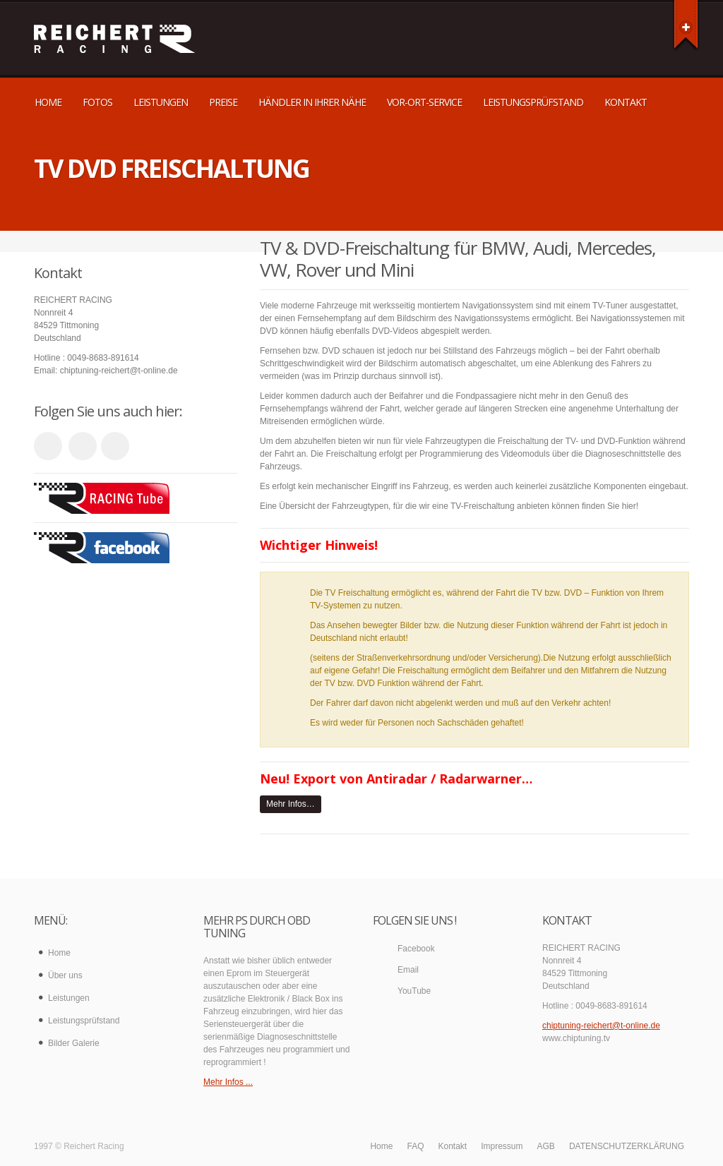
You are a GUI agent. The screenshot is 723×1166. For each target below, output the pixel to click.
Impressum (501, 1146)
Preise (223, 102)
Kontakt (625, 102)
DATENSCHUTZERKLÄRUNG (626, 1146)
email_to (82, 446)
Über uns (65, 975)
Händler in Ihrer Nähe (312, 102)
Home (48, 102)
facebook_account (115, 446)
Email (408, 970)
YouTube (414, 991)
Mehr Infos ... (228, 1082)
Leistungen (160, 102)
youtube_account (48, 446)
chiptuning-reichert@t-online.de (601, 1025)
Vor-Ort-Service (424, 102)
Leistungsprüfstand (533, 102)
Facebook (416, 949)
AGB (546, 1146)
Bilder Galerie (74, 1043)
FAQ (415, 1146)
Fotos (97, 102)
